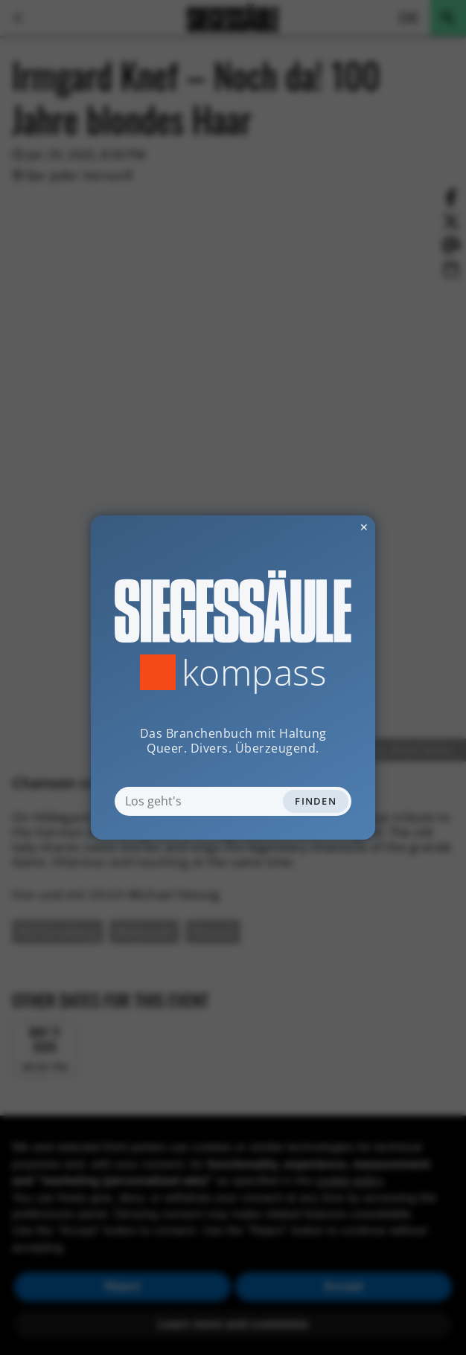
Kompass (254, 672)
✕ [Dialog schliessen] (327, 527)
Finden (315, 801)
